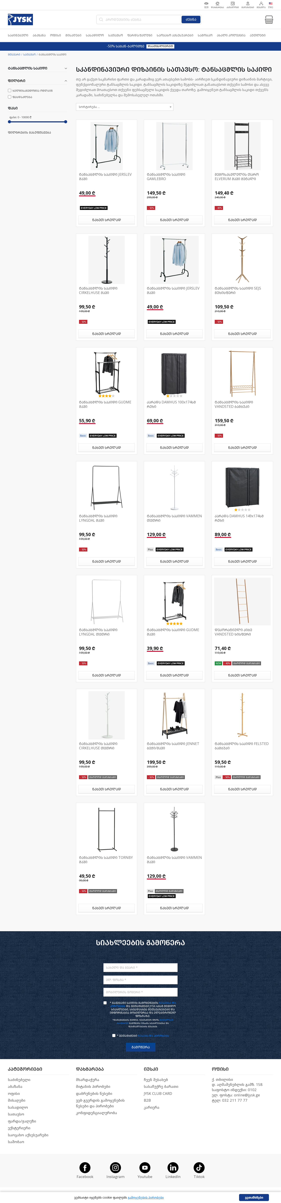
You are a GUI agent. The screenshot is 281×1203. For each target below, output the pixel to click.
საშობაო (16, 1142)
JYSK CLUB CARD (158, 1093)
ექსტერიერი (19, 1128)
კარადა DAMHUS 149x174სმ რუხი (239, 518)
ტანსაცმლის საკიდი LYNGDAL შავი (98, 518)
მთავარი (14, 54)
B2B (147, 1100)
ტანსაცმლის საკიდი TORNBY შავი (106, 860)
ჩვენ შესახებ (156, 1080)
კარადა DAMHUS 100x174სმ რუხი (171, 404)
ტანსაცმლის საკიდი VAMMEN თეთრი (174, 518)
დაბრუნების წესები (94, 1093)
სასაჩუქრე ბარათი (161, 1086)
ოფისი (14, 1093)
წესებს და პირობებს (153, 1035)
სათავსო (29, 54)
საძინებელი (19, 1080)
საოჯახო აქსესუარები (28, 1135)
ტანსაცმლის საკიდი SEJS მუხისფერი (238, 290)
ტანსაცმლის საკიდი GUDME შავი (105, 404)
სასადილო (18, 1107)
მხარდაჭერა (87, 1080)
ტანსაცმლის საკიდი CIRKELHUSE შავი (98, 290)
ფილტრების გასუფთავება (29, 132)
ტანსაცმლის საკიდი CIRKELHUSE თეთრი (98, 746)
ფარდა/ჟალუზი (22, 1121)
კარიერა (151, 1107)
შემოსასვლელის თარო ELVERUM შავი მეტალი (237, 176)
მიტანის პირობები (93, 1086)
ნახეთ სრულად (106, 220)
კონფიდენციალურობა (96, 1113)
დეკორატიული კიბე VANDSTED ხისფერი (233, 632)
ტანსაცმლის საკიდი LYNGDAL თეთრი (98, 632)
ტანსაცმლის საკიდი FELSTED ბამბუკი (242, 746)
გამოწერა (140, 1047)
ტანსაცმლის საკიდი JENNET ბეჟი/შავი (173, 746)
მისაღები (16, 1100)
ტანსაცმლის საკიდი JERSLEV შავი (105, 176)
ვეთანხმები (254, 1197)
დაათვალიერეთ (160, 46)
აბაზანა (15, 1086)
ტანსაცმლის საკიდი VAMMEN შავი (174, 860)
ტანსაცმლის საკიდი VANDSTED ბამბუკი (234, 404)
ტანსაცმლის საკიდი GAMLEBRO (166, 176)
